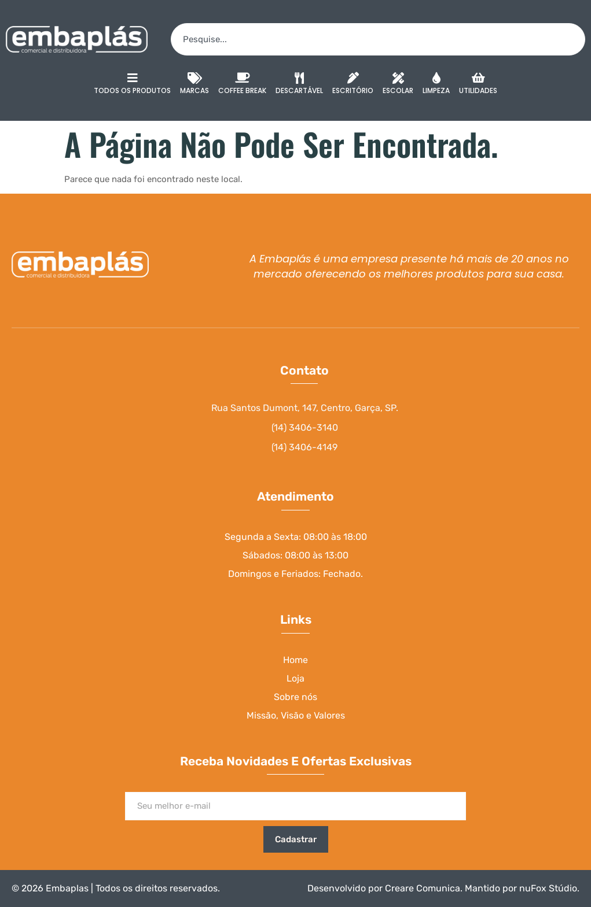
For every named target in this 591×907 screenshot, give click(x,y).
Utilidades (478, 85)
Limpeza (436, 85)
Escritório (352, 85)
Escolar (398, 85)
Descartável (299, 85)
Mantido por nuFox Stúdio (521, 888)
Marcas (194, 85)
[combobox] (378, 39)
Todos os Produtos (132, 83)
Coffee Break (242, 85)
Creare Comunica (422, 888)
